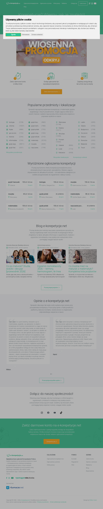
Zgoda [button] (13, 34)
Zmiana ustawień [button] (37, 34)
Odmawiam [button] (25, 34)
